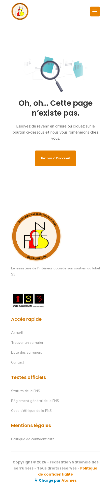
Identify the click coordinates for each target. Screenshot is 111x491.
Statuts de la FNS (25, 391)
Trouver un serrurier (27, 342)
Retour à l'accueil (55, 158)
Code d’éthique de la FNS (31, 410)
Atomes (69, 480)
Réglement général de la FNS (35, 400)
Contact (17, 362)
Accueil (17, 332)
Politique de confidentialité (32, 439)
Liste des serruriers (26, 352)
